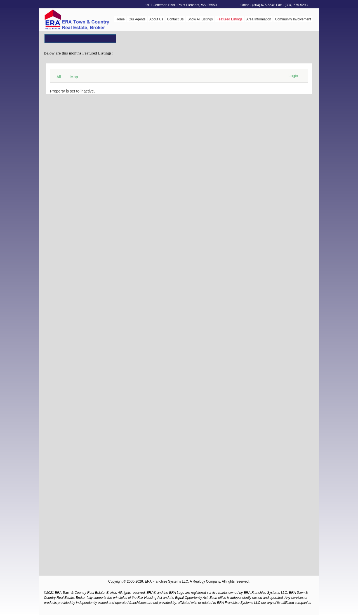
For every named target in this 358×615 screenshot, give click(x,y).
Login (293, 75)
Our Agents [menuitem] (137, 19)
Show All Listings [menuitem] (200, 19)
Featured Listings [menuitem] (229, 19)
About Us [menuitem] (156, 19)
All (58, 77)
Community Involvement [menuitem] (293, 19)
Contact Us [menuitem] (175, 19)
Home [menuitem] (120, 19)
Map (74, 77)
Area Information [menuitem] (258, 19)
